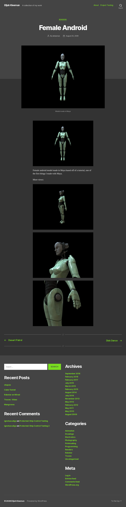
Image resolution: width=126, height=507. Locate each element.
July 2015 (69, 383)
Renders (63, 20)
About (96, 5)
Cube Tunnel (10, 390)
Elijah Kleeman (12, 5)
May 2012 (69, 402)
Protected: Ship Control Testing (33, 421)
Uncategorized (72, 459)
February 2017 (71, 380)
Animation (69, 431)
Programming (71, 446)
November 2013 (72, 399)
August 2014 (71, 392)
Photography (71, 440)
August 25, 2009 (72, 36)
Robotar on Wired (12, 395)
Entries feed (70, 479)
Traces (68, 456)
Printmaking (70, 443)
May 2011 (69, 408)
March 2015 (70, 386)
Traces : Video (10, 400)
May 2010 (69, 411)
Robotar (68, 453)
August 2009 (71, 414)
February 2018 (71, 377)
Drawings (69, 434)
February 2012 (71, 405)
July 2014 (69, 396)
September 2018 (72, 374)
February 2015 (71, 389)
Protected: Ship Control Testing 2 (34, 426)
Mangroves (9, 405)
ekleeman (56, 36)
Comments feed (72, 482)
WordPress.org (72, 485)
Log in (67, 475)
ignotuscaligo (10, 421)
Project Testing (106, 5)
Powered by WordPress (37, 501)
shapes (7, 385)
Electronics (70, 437)
